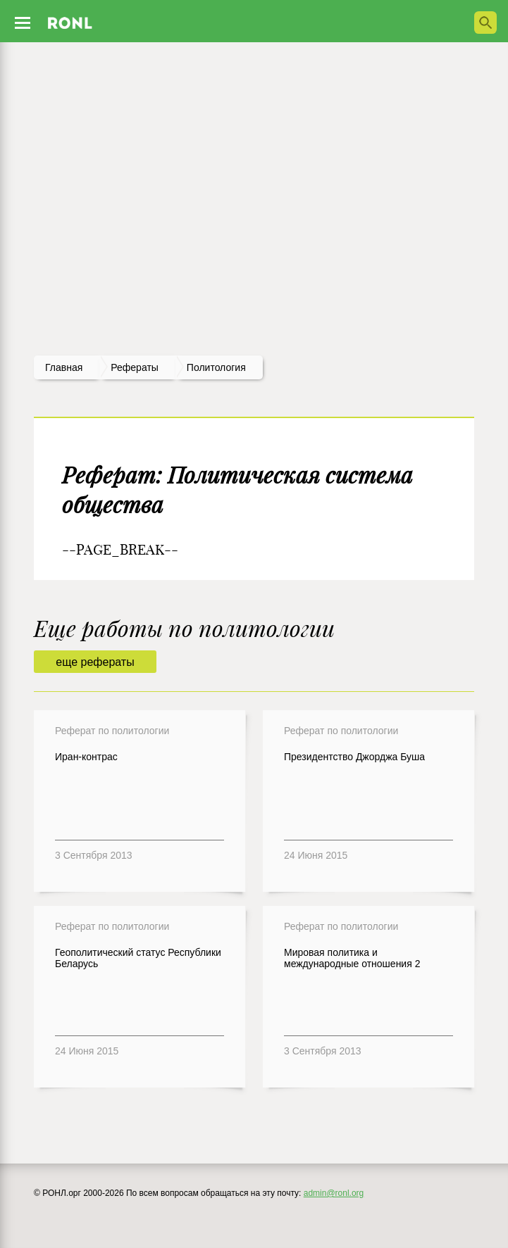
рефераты (135, 367)
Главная (63, 367)
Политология (216, 367)
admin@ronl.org (334, 1193)
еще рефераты (95, 662)
